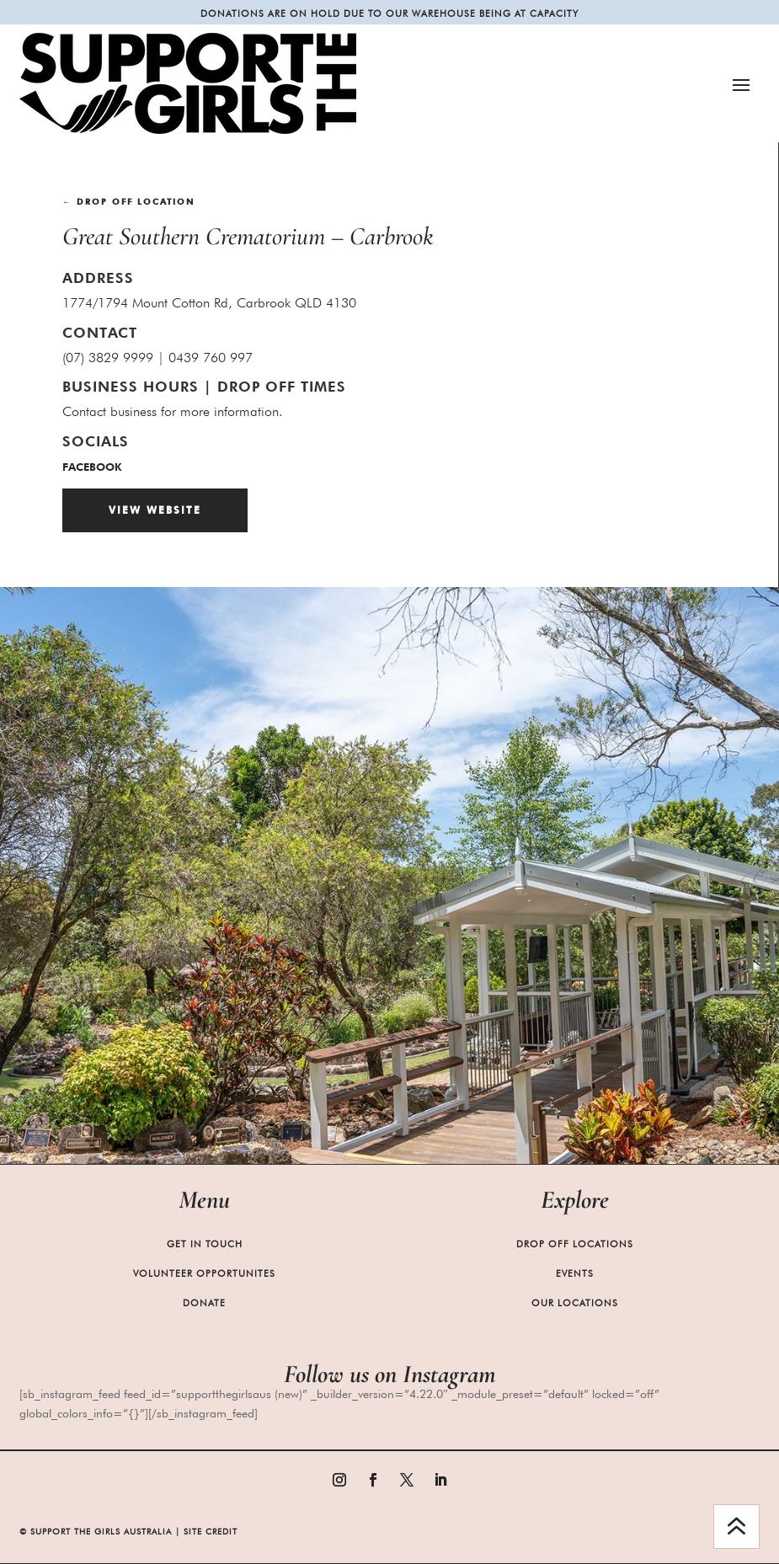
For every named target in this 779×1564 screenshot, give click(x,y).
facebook (91, 466)
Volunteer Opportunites (204, 1273)
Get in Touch (205, 1244)
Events (575, 1273)
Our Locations (574, 1303)
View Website (155, 510)
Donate (204, 1303)
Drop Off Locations (574, 1244)
